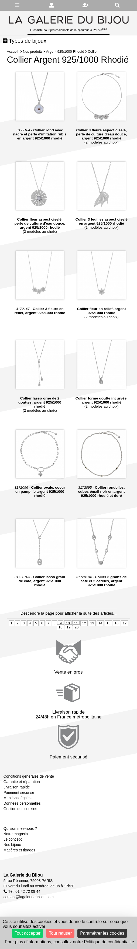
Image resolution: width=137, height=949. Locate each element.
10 (68, 623)
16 (116, 623)
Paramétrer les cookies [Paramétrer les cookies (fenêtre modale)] (102, 933)
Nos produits (33, 51)
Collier (93, 51)
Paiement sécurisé (19, 792)
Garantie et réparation (22, 782)
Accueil (12, 51)
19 (68, 627)
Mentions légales (18, 798)
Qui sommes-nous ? (20, 828)
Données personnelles (22, 803)
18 (60, 627)
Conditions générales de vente (29, 776)
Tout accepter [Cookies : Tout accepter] (27, 933)
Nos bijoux (12, 845)
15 (108, 623)
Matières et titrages (19, 850)
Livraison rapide (17, 787)
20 (76, 627)
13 (92, 623)
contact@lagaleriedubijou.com (29, 897)
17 (124, 623)
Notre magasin (16, 834)
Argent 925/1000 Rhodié (65, 51)
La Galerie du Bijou (23, 875)
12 (84, 623)
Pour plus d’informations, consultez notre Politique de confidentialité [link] (69, 942)
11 (76, 623)
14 (100, 623)
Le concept (13, 839)
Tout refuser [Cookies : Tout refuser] (60, 933)
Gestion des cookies (20, 809)
